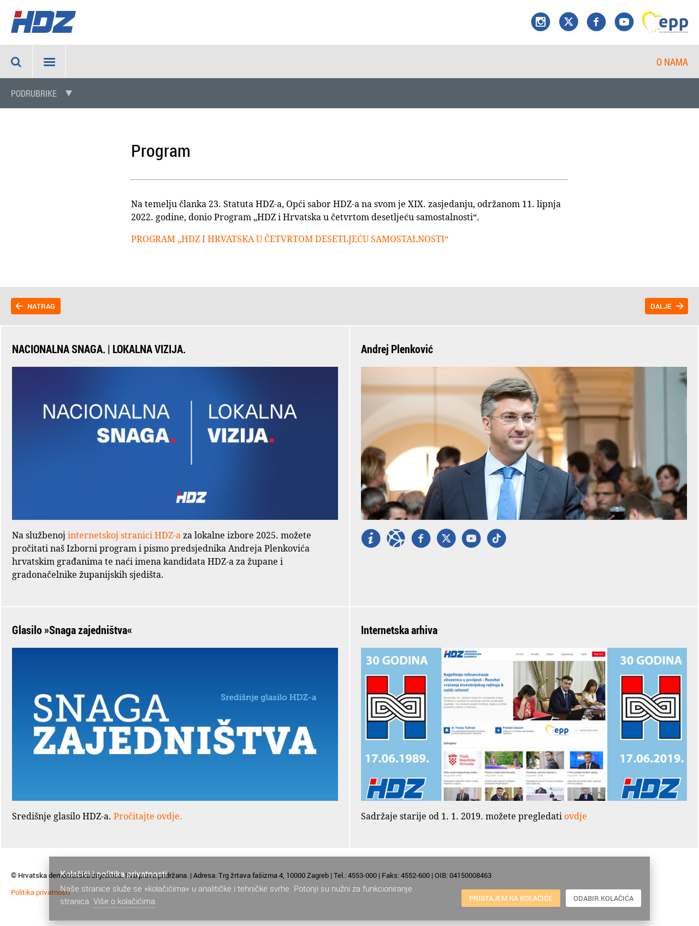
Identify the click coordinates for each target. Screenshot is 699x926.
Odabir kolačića (603, 898)
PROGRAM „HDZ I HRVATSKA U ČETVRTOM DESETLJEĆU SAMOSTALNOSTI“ (289, 239)
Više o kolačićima (124, 900)
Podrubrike (34, 93)
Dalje (661, 306)
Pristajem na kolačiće (511, 898)
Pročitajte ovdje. (148, 816)
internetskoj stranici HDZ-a (124, 535)
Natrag (41, 306)
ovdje (575, 816)
